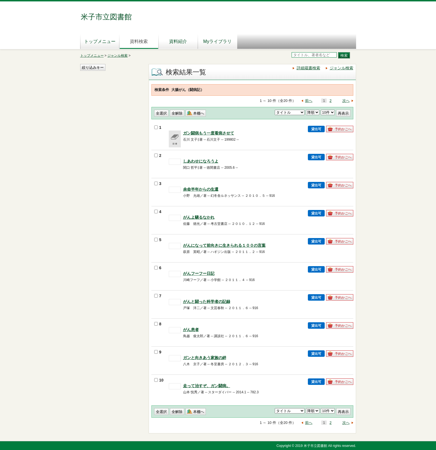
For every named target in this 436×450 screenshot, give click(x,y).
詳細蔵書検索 (308, 68)
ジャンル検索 (117, 56)
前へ (308, 101)
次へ (346, 101)
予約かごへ (343, 129)
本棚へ (198, 113)
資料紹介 (178, 41)
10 (159, 380)
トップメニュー (100, 41)
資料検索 (139, 41)
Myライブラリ (217, 41)
